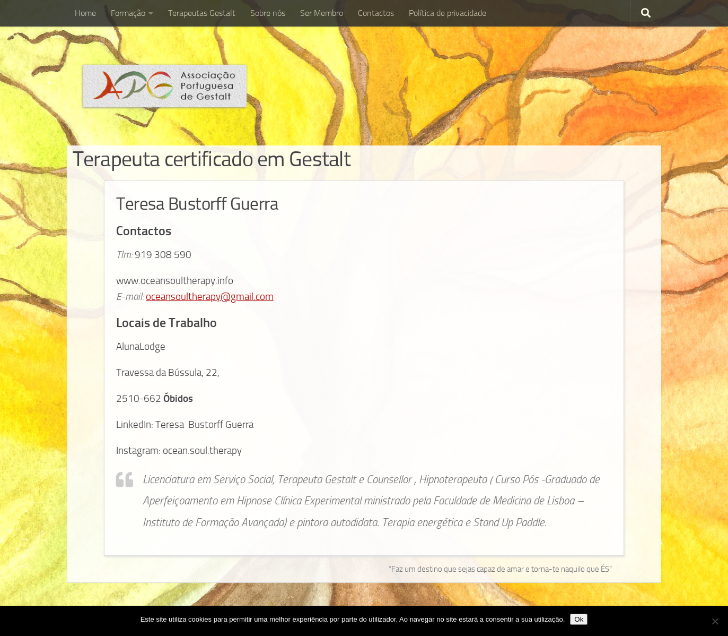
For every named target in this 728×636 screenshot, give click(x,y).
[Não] (714, 621)
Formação (128, 13)
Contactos (376, 13)
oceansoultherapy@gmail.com (210, 296)
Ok (578, 619)
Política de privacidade (447, 13)
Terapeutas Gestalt (201, 13)
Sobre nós (267, 13)
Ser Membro (321, 13)
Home (85, 13)
